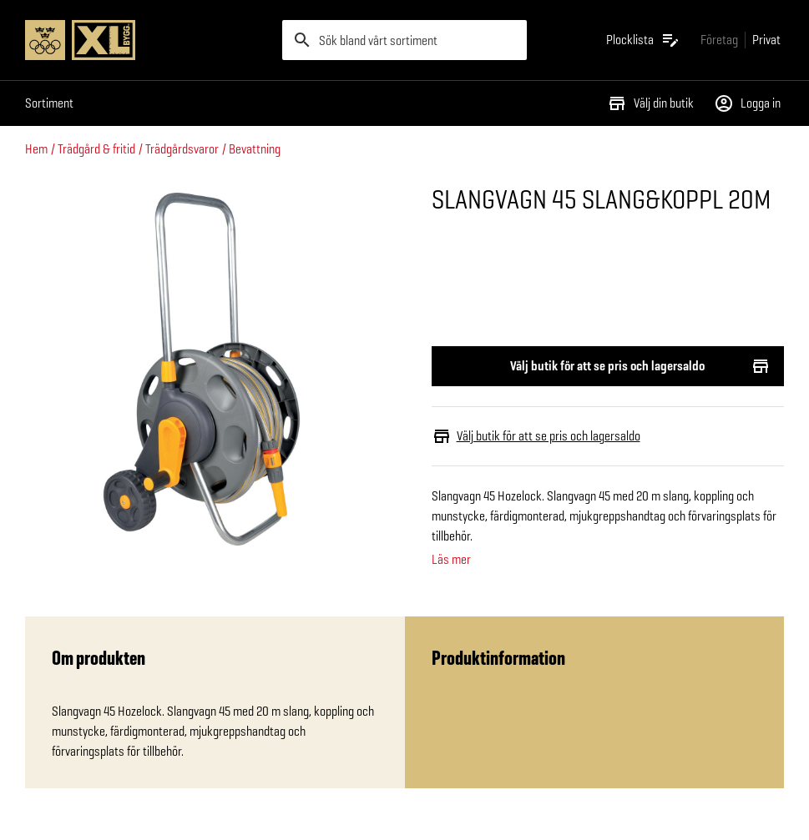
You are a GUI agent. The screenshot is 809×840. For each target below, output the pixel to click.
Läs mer (451, 559)
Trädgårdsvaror (182, 149)
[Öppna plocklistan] (643, 40)
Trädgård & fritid (96, 149)
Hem (36, 149)
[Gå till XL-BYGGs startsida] (147, 40)
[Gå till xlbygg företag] (719, 39)
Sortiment (49, 103)
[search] (404, 40)
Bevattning (255, 149)
